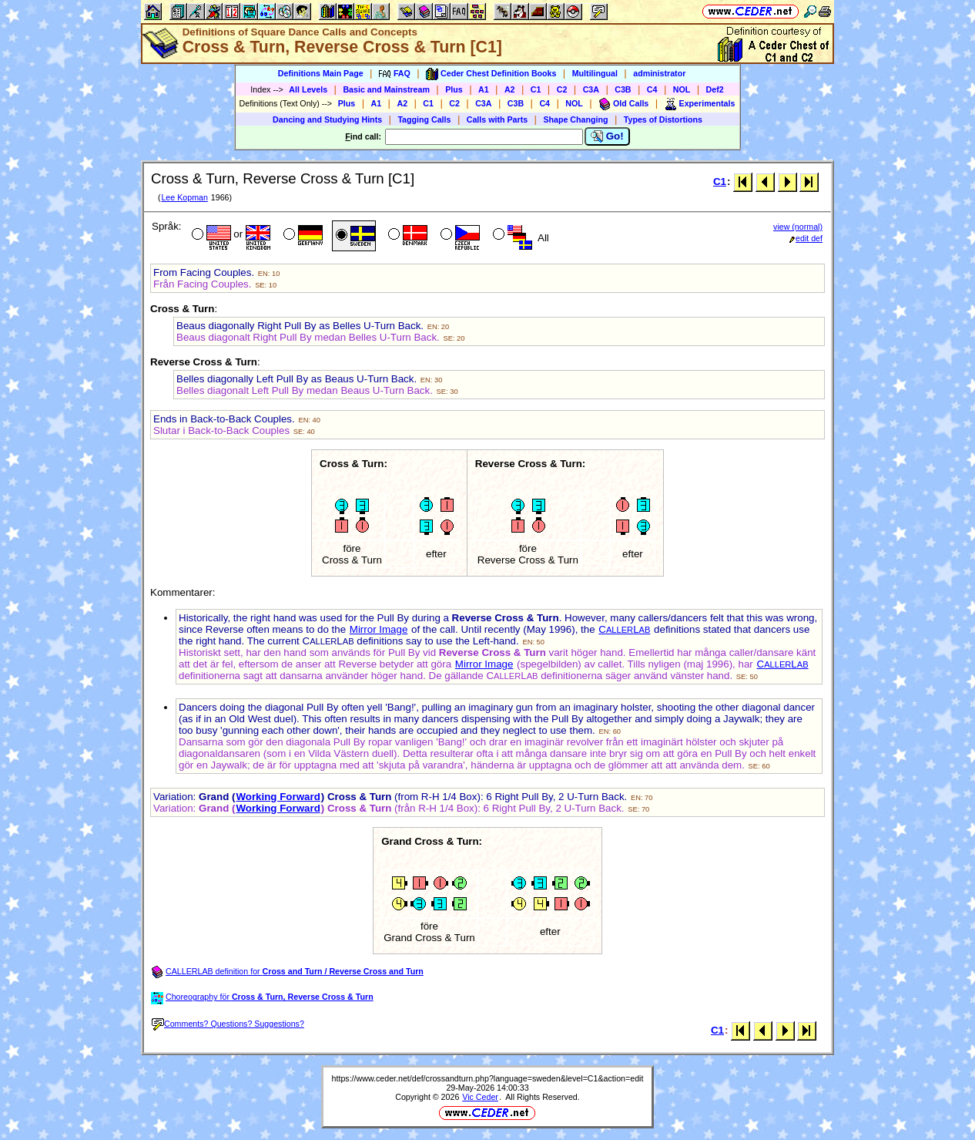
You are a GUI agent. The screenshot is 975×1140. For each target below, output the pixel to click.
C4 (652, 89)
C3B (623, 89)
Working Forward (278, 796)
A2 (509, 89)
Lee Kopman (184, 197)
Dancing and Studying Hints (327, 119)
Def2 (715, 89)
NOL (682, 89)
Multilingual (595, 73)
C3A (591, 89)
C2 (562, 89)
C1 (536, 89)
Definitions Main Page (321, 73)
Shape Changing (575, 119)
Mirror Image (379, 629)
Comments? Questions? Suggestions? (228, 1023)
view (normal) (798, 226)
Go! (607, 136)
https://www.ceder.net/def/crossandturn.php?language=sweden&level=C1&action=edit (488, 1078)
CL (624, 629)
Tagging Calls (424, 119)
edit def (806, 238)
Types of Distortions (663, 119)
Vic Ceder (480, 1096)
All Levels (308, 89)
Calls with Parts (497, 119)
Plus (454, 89)
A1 (483, 89)
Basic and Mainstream (386, 89)
